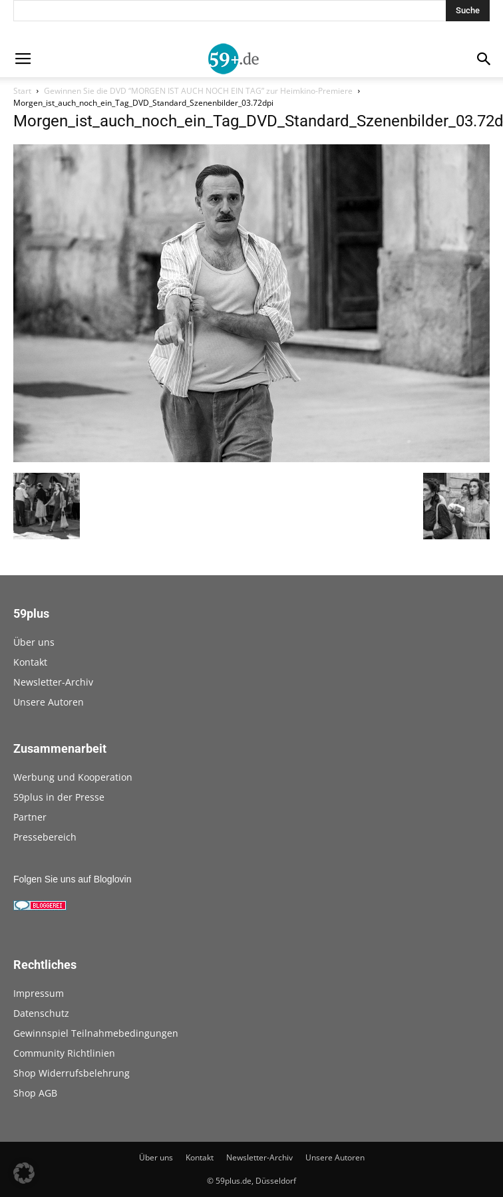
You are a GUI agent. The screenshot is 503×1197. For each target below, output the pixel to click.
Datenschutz (41, 1013)
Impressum (38, 993)
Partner (30, 817)
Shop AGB (35, 1093)
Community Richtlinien (64, 1053)
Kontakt (30, 662)
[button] (24, 1173)
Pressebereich (45, 837)
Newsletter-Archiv (53, 682)
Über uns (34, 642)
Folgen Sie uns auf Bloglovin (72, 879)
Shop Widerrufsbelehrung (71, 1073)
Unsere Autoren (48, 702)
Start (22, 90)
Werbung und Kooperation (72, 777)
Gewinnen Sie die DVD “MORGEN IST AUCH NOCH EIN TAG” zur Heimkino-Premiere (198, 90)
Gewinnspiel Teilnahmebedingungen (95, 1033)
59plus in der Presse (58, 797)
